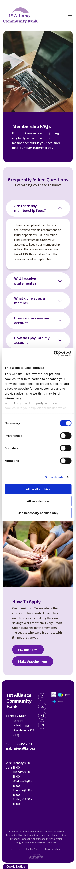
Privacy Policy (52, 848)
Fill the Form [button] (28, 649)
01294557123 (22, 744)
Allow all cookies (38, 489)
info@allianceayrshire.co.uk (33, 748)
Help (10, 848)
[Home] (31, 15)
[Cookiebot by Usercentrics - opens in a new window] (54, 353)
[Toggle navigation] (70, 15)
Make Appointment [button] (32, 661)
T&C (19, 848)
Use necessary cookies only (38, 512)
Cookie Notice (33, 848)
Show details (54, 477)
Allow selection (38, 501)
